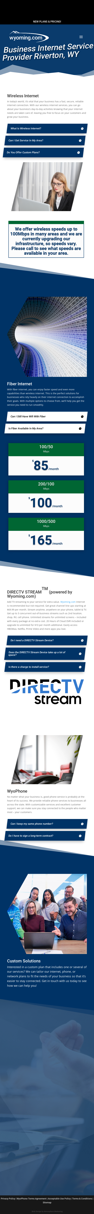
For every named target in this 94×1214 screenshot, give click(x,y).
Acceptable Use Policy (59, 1198)
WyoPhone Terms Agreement (32, 1198)
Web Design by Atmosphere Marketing (47, 1211)
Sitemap (47, 1202)
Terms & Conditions (82, 1198)
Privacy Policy (8, 1198)
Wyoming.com (68, 601)
